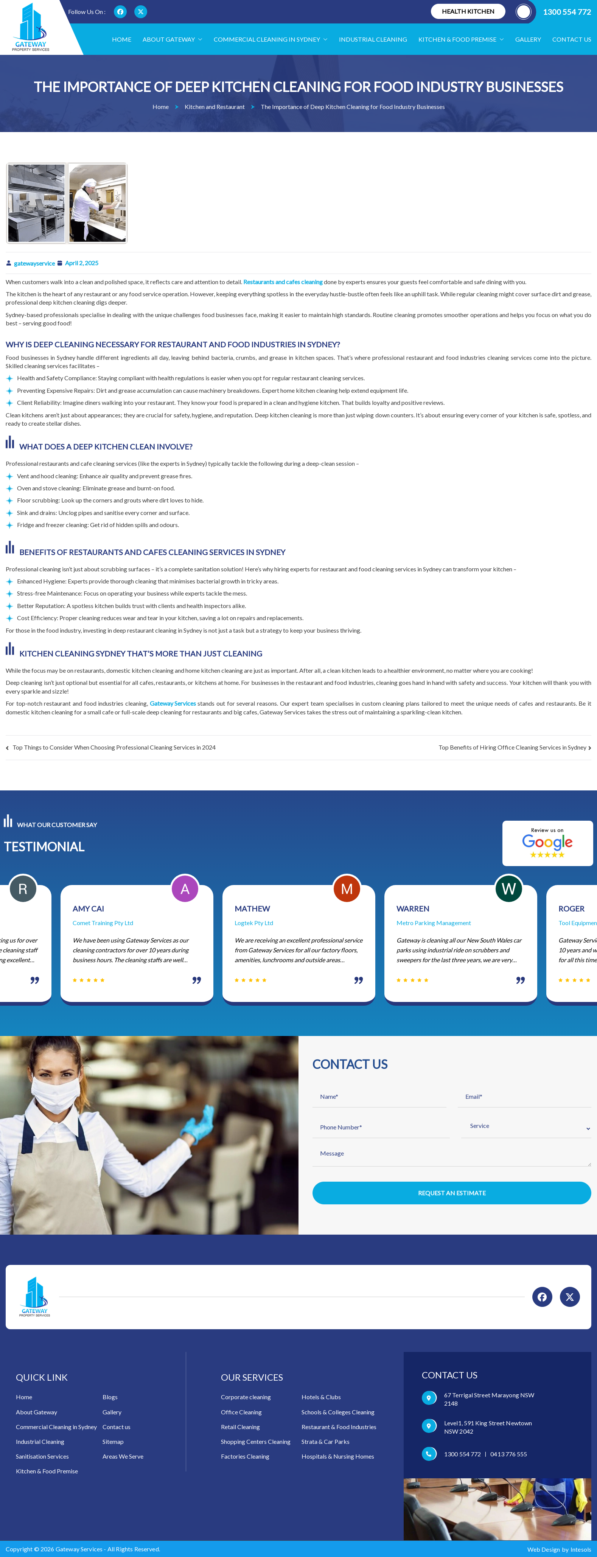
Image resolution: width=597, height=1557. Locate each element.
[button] (198, 39)
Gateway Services (173, 703)
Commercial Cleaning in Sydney (271, 39)
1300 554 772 (553, 12)
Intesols (581, 1549)
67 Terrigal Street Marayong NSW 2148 (489, 1399)
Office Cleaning (241, 1411)
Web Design (543, 1549)
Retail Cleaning (240, 1426)
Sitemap (113, 1441)
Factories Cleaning (245, 1456)
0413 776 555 (508, 1453)
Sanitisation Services (42, 1456)
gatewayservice (34, 263)
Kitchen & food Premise (461, 39)
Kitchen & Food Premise (47, 1471)
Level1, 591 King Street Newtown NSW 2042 (488, 1427)
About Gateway (172, 39)
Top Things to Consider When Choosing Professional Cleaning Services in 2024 (114, 747)
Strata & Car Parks (326, 1441)
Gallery (528, 39)
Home (121, 39)
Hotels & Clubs (321, 1396)
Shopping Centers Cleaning (256, 1441)
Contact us (571, 39)
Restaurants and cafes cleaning (283, 281)
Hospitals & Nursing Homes (338, 1456)
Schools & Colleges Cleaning (338, 1411)
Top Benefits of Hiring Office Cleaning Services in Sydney (512, 747)
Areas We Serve (123, 1456)
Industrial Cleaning (373, 39)
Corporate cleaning (246, 1396)
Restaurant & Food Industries (339, 1426)
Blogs (110, 1396)
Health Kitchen (468, 11)
